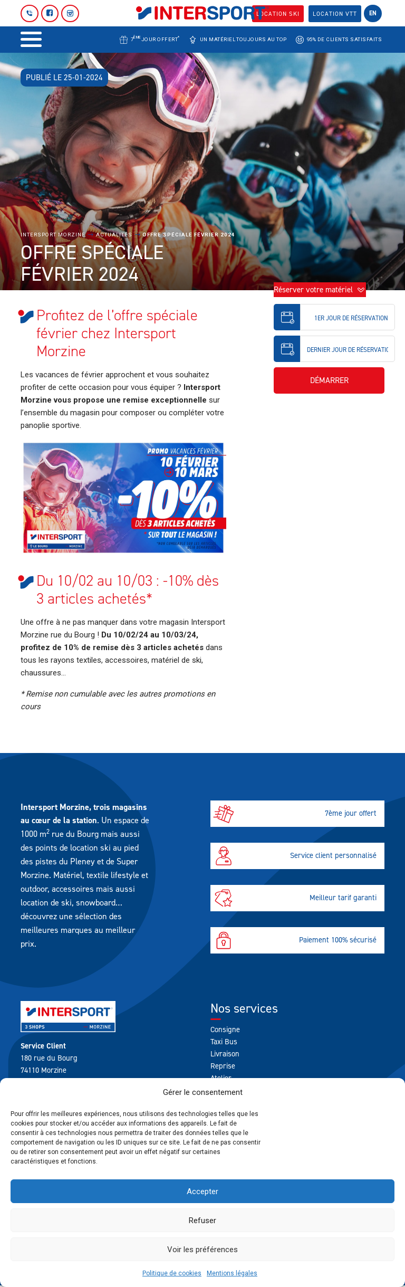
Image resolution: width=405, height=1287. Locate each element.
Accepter (202, 1191)
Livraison (224, 1053)
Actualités (114, 234)
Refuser (202, 1220)
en (373, 13)
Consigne (225, 1029)
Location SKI (277, 13)
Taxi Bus (223, 1041)
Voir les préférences (202, 1249)
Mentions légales (232, 1273)
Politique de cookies (171, 1273)
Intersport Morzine (53, 234)
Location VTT (334, 13)
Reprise (222, 1066)
